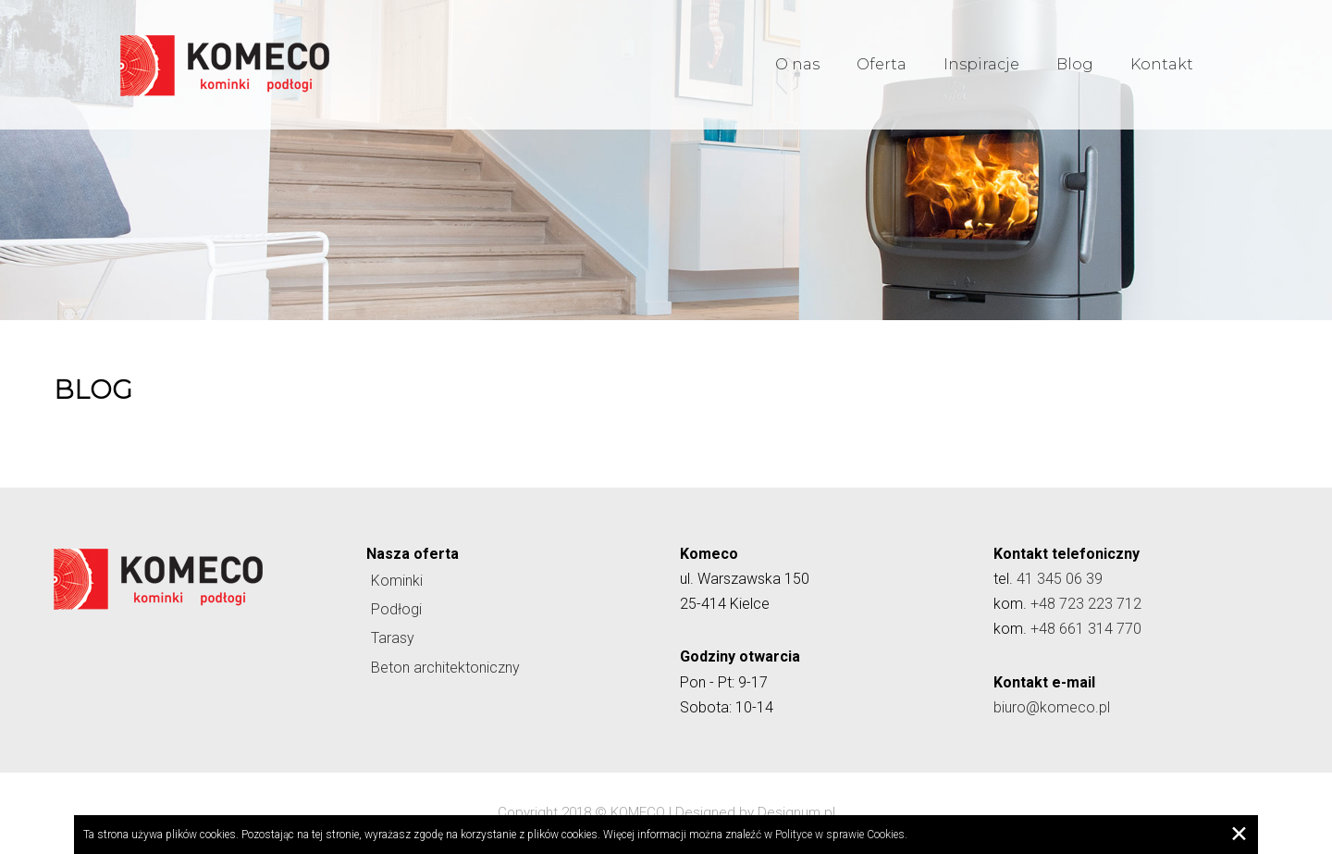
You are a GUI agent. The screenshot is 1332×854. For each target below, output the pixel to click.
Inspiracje (981, 64)
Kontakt (1161, 64)
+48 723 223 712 (1085, 604)
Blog (1074, 64)
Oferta (881, 64)
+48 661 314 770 (1085, 628)
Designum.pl (796, 812)
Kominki (397, 580)
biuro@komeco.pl (1051, 707)
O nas (797, 64)
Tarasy (392, 638)
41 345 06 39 (1060, 579)
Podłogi (396, 609)
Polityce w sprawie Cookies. (841, 834)
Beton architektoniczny (445, 667)
